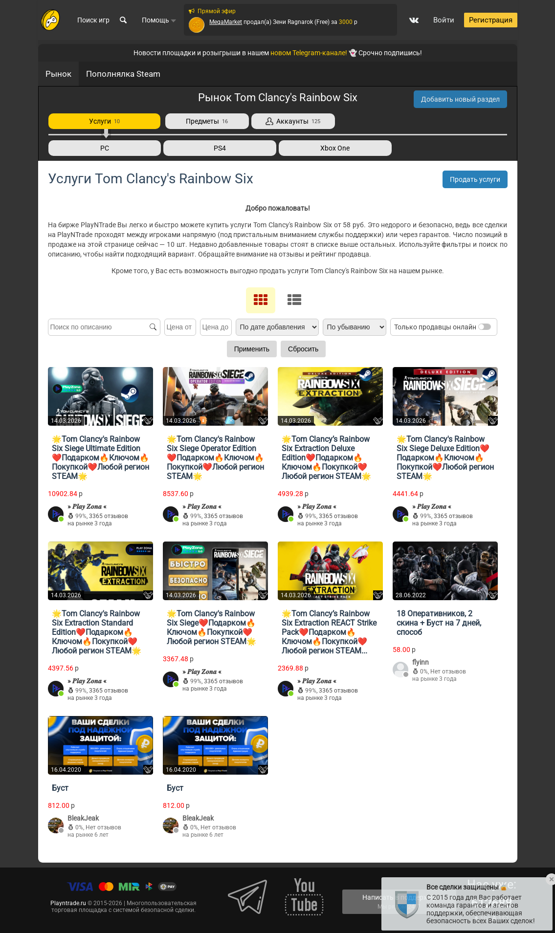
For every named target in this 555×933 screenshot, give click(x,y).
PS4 (220, 148)
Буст (60, 787)
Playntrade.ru (68, 902)
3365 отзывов (108, 515)
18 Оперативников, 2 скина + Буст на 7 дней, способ (439, 622)
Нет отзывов (448, 671)
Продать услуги (475, 179)
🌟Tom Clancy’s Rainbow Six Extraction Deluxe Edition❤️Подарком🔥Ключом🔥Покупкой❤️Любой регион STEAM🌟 (326, 457)
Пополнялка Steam (123, 74)
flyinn (420, 662)
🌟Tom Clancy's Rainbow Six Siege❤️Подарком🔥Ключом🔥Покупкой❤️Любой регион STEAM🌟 (211, 627)
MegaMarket (225, 23)
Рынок (58, 74)
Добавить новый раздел (460, 99)
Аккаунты (293, 121)
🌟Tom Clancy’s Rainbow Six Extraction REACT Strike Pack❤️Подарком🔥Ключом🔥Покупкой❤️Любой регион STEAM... (329, 631)
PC (104, 148)
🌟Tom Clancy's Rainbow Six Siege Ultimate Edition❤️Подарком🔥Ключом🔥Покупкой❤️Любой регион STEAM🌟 (100, 457)
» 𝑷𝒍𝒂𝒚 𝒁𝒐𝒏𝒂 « (87, 506)
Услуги (104, 121)
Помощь (159, 21)
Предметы (207, 121)
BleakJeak (83, 818)
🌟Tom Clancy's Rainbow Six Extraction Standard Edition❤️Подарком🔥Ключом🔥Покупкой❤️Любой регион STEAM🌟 (96, 631)
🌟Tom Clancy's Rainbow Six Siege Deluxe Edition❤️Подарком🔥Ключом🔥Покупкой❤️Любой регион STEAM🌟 (445, 457)
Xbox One (335, 148)
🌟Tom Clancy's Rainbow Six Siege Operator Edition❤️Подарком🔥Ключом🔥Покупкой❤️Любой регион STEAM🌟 (215, 457)
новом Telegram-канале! (308, 53)
